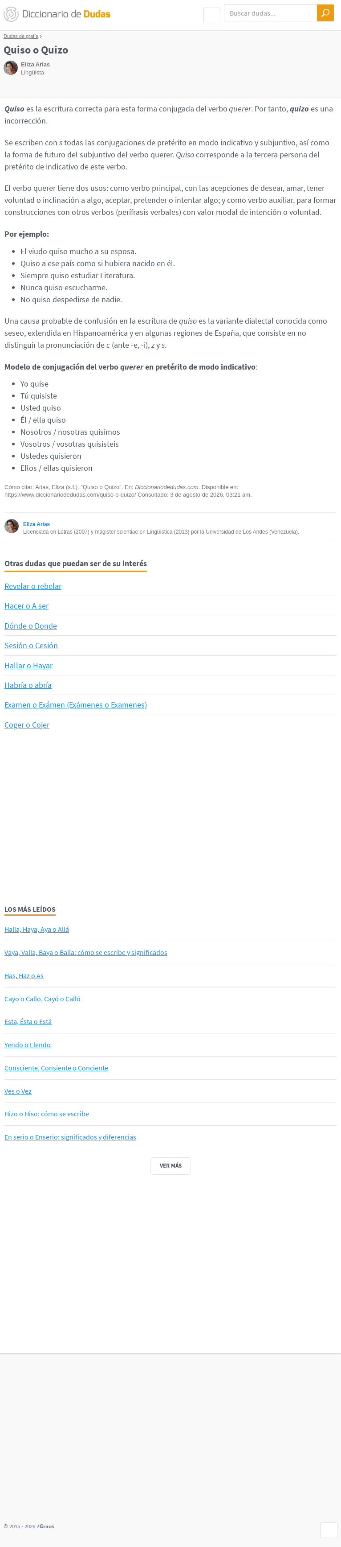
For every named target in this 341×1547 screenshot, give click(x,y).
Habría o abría (28, 685)
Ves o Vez (18, 1090)
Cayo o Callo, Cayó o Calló (42, 998)
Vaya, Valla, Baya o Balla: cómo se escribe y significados (85, 952)
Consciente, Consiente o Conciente (56, 1067)
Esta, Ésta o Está (28, 1021)
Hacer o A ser (26, 606)
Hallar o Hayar (28, 665)
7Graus (45, 1526)
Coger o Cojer (26, 725)
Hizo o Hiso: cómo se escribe (46, 1113)
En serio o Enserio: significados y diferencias (70, 1136)
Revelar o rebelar (32, 586)
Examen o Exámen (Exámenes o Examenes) (75, 704)
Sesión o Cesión (31, 645)
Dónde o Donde (30, 626)
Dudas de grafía (21, 36)
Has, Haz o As (24, 975)
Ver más (171, 1165)
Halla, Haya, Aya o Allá (36, 929)
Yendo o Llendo (27, 1044)
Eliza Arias (36, 524)
